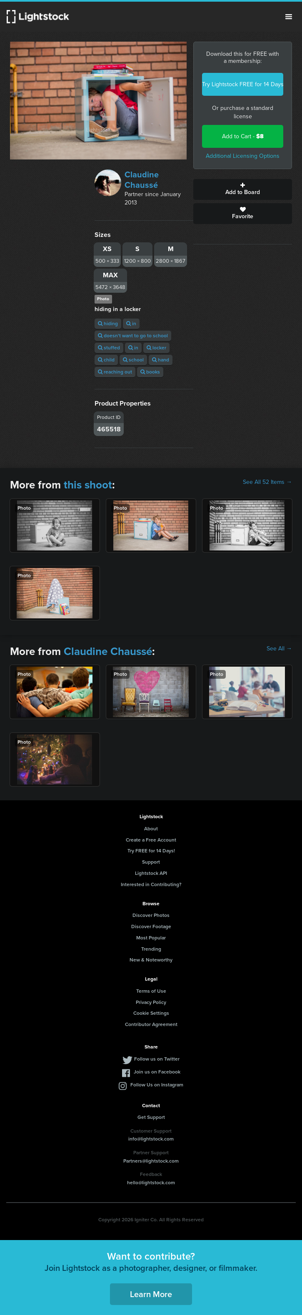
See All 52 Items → (267, 482)
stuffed (109, 347)
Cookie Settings (151, 1013)
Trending (151, 949)
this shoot (88, 485)
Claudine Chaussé (142, 179)
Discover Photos (151, 915)
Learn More (151, 1294)
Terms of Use (151, 991)
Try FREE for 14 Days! (151, 850)
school (133, 360)
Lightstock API (151, 873)
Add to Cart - (243, 136)
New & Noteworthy (151, 960)
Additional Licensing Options (243, 156)
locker (156, 347)
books (150, 372)
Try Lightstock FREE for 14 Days (242, 84)
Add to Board (242, 189)
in (131, 323)
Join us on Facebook (157, 1072)
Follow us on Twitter (157, 1059)
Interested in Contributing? (151, 884)
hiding (108, 323)
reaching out (115, 372)
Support (151, 862)
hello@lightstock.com (151, 1182)
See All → (279, 649)
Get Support (151, 1117)
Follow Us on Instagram (156, 1084)
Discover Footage (151, 926)
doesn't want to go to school (133, 335)
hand (160, 360)
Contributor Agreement (151, 1024)
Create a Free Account (151, 840)
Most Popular (151, 937)
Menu (288, 16)
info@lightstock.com (151, 1139)
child (106, 360)
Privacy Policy (151, 1002)
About (151, 828)
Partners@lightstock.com (151, 1161)
